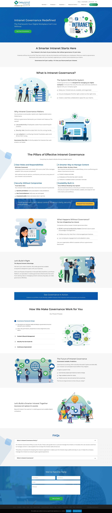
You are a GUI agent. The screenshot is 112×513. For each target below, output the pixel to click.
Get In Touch (56, 498)
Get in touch (93, 4)
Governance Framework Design (24, 321)
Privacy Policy (65, 507)
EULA (74, 507)
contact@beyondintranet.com (92, 507)
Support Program (36, 507)
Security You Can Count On (23, 342)
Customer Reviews (45, 507)
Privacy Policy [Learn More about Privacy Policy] (77, 511)
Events (28, 507)
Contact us (60, 507)
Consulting (19, 507)
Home (14, 507)
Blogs (79, 1)
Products (53, 4)
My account (91, 1)
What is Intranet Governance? (25, 458)
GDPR (70, 507)
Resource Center (73, 4)
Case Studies (84, 1)
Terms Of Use (79, 507)
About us (51, 507)
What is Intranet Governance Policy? (27, 440)
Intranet (23, 507)
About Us (84, 4)
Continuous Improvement (23, 347)
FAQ (31, 507)
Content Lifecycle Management (24, 336)
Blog (55, 507)
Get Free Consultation (22, 31)
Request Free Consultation (85, 203)
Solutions (62, 4)
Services (44, 4)
